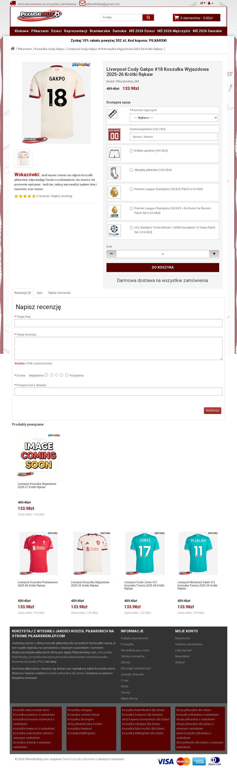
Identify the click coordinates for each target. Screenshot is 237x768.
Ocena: (21, 375)
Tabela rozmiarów (59, 293)
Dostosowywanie (141, 129)
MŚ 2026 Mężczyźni (173, 31)
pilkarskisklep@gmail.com (99, 4)
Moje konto (182, 638)
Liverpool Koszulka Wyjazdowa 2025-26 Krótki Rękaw (90, 584)
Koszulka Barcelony (42, 657)
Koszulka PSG (34, 661)
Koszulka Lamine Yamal (83, 714)
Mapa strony (129, 698)
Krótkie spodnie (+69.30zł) (151, 150)
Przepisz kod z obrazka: (31, 385)
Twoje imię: (23, 316)
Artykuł (180, 662)
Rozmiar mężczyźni (144, 110)
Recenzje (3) (23, 293)
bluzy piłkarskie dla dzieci (193, 710)
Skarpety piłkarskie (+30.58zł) (153, 170)
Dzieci (56, 31)
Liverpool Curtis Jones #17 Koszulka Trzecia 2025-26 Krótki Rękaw (144, 585)
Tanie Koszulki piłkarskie (78, 759)
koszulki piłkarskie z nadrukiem (197, 714)
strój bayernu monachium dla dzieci (145, 719)
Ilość (109, 246)
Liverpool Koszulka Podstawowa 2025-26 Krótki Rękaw (38, 584)
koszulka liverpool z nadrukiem (34, 728)
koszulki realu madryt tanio (31, 710)
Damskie (120, 31)
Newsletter (182, 656)
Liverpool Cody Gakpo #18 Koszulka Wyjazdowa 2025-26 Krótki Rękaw (115, 49)
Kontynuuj (212, 410)
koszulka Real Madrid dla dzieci (143, 710)
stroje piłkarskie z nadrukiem (195, 719)
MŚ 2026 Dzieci (142, 31)
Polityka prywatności (134, 638)
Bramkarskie (100, 31)
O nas (124, 680)
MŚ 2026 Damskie (207, 31)
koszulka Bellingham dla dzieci (142, 733)
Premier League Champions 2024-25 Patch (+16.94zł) (168, 189)
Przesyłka (127, 644)
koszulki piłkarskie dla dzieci (65, 673)
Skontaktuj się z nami (135, 650)
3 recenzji (42, 196)
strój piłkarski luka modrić (85, 724)
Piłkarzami (40, 31)
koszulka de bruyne (81, 719)
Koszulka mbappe (80, 710)
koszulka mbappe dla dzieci (141, 724)
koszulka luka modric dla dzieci (143, 728)
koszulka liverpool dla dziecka (142, 714)
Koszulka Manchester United (75, 657)
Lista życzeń (183, 650)
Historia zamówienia (189, 644)
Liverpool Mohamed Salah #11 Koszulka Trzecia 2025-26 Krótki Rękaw (197, 585)
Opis (39, 293)
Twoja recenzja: (26, 334)
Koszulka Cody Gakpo (50, 49)
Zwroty (125, 662)
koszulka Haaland (80, 728)
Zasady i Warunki (132, 674)
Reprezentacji (75, 31)
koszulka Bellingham (81, 733)
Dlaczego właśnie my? (136, 668)
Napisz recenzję (62, 196)
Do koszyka (163, 267)
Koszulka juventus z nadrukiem (34, 714)
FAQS (124, 686)
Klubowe (22, 31)
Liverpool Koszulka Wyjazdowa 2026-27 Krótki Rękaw (37, 486)
